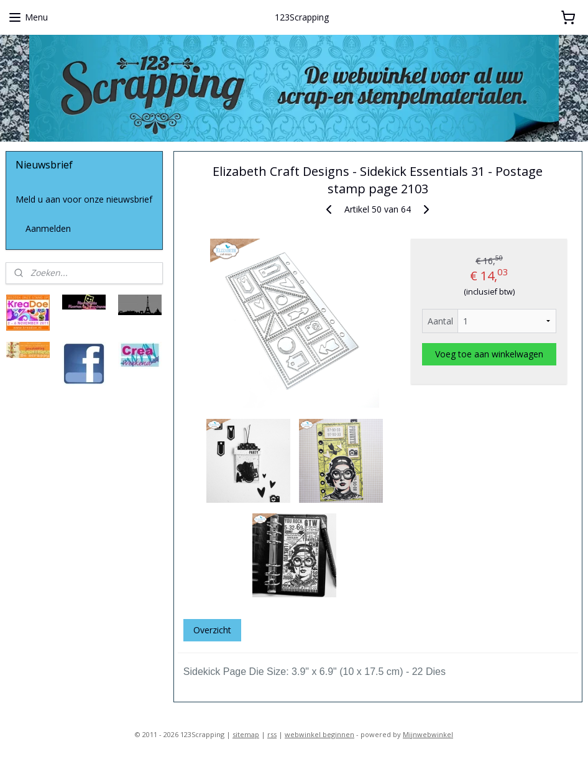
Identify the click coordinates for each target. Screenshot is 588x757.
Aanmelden (48, 228)
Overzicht (212, 630)
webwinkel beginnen (319, 734)
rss (272, 734)
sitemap (245, 734)
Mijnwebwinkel (428, 734)
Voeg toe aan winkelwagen (489, 354)
